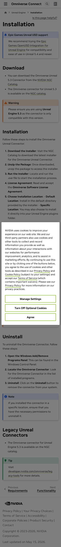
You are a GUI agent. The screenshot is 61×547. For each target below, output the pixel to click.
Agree (30, 317)
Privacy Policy (42, 270)
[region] (30, 273)
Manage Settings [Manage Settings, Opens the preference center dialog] (30, 298)
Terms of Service (27, 278)
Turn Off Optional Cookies (31, 307)
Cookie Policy (12, 274)
